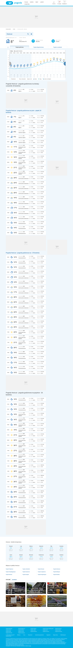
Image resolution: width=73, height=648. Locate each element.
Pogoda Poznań (21, 631)
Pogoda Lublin (33, 630)
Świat (37, 2)
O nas (24, 634)
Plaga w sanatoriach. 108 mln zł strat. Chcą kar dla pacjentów (35, 591)
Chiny (14, 29)
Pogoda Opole (8, 631)
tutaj (30, 645)
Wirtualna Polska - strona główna (9, 3)
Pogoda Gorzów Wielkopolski (48, 628)
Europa (31, 2)
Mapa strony (55, 634)
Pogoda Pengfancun (9, 569)
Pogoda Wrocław (9, 632)
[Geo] (31, 34)
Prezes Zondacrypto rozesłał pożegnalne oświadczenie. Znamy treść (13, 603)
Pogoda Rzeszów (33, 631)
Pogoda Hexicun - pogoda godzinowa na (19, 253)
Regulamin (48, 634)
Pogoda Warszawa (58, 631)
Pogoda (18, 3)
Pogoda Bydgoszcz (21, 628)
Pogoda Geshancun (56, 569)
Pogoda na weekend (57, 47)
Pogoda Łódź (45, 630)
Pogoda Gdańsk (33, 628)
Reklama (18, 634)
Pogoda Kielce (8, 630)
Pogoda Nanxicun (9, 574)
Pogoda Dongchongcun (42, 574)
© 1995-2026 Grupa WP (10, 634)
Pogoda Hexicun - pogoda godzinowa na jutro (20, 110)
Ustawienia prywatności (39, 634)
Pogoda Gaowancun (26, 571)
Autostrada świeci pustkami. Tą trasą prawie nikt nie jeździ (56, 604)
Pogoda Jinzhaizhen (26, 569)
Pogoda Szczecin (46, 631)
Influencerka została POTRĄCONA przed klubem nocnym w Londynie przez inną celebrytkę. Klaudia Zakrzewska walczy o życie (56, 589)
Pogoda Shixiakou (56, 574)
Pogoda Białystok (9, 628)
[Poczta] (54, 3)
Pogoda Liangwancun (42, 571)
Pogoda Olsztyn (58, 630)
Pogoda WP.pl (8, 29)
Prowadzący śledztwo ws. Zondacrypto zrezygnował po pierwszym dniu (13, 590)
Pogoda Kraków (21, 630)
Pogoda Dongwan (26, 574)
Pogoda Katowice (58, 628)
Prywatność (30, 634)
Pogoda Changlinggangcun (11, 571)
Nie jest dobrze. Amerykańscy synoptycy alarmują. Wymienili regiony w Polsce (35, 603)
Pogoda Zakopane (21, 632)
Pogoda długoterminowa (38, 47)
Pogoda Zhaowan (41, 569)
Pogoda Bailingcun (56, 571)
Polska (26, 2)
